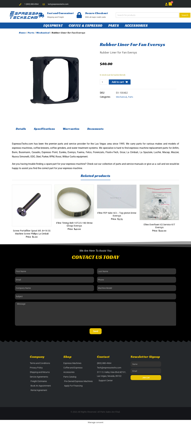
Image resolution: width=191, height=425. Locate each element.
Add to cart (118, 82)
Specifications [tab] (44, 129)
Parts (113, 25)
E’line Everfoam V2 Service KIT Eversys (159, 226)
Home (22, 32)
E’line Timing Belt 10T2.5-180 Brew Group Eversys (74, 224)
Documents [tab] (95, 129)
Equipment (53, 25)
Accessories (136, 25)
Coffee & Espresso (85, 25)
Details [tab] (21, 129)
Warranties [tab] (71, 129)
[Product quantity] (103, 82)
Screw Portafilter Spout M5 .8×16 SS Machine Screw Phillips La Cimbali (31, 232)
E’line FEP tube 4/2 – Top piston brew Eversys (116, 214)
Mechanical (43, 32)
